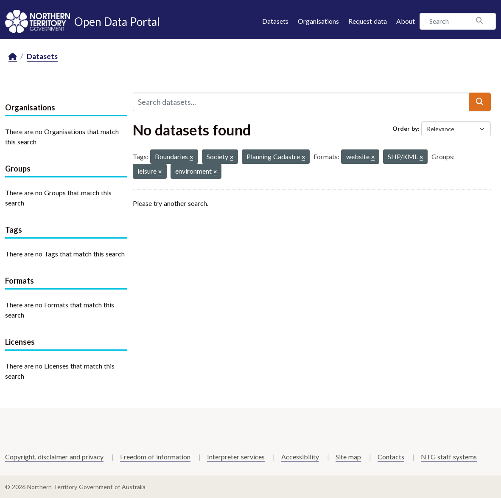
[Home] (12, 57)
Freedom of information (155, 457)
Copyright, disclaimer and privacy (54, 457)
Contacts (391, 457)
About (405, 21)
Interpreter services (236, 457)
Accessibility (300, 457)
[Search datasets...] (301, 102)
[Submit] (480, 102)
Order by (405, 128)
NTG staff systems (449, 457)
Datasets (275, 21)
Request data (367, 21)
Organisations (318, 21)
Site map (348, 457)
